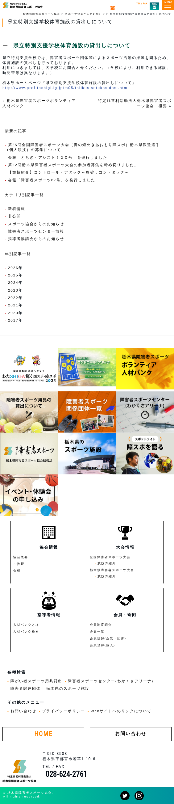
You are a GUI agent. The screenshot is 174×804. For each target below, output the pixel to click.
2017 (13, 320)
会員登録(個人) (102, 645)
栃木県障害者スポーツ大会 (112, 570)
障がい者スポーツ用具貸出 (36, 681)
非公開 (14, 216)
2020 (13, 313)
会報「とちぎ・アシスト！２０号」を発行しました (57, 157)
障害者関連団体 (25, 688)
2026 (13, 268)
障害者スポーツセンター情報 (36, 231)
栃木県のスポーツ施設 (67, 688)
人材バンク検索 (26, 631)
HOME (43, 734)
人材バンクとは (26, 624)
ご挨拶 (18, 564)
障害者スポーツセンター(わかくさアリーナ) (111, 681)
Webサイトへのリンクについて (121, 711)
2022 (13, 298)
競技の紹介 (106, 563)
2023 (13, 290)
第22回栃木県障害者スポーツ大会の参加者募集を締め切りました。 (73, 165)
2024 (13, 282)
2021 (13, 305)
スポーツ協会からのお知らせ (36, 224)
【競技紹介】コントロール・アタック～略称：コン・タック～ (68, 172)
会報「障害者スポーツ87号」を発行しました (51, 180)
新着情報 (16, 209)
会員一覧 (97, 631)
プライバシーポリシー (63, 711)
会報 (17, 570)
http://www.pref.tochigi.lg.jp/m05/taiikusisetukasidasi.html (65, 88)
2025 (13, 275)
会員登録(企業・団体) (108, 638)
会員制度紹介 (101, 624)
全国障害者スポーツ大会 (110, 557)
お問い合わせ (23, 711)
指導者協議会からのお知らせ (36, 239)
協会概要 (20, 557)
